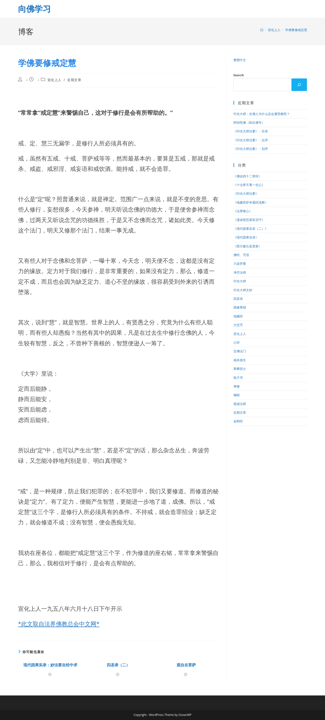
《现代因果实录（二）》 (250, 228)
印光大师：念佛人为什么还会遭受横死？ (261, 114)
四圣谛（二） (118, 665)
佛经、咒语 (241, 255)
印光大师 (239, 281)
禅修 (236, 386)
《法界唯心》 (242, 211)
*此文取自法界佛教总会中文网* (58, 624)
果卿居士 (239, 368)
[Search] (299, 84)
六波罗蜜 (239, 263)
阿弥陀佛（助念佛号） (249, 122)
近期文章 (74, 79)
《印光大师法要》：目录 (250, 131)
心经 (236, 342)
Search (238, 75)
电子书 (238, 377)
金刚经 (238, 421)
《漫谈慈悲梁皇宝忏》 (249, 220)
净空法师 (239, 272)
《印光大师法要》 (246, 193)
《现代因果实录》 (246, 237)
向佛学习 (34, 8)
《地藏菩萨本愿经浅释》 (250, 202)
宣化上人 (54, 79)
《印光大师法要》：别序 (250, 149)
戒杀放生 (239, 360)
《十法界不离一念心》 (249, 185)
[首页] (261, 30)
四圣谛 (238, 298)
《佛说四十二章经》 (247, 176)
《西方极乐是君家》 (247, 246)
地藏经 (238, 316)
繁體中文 (239, 60)
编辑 (236, 395)
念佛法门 (239, 351)
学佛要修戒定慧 (296, 30)
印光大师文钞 (242, 290)
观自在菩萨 (186, 665)
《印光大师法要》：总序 (250, 140)
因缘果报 (239, 307)
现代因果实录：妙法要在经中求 (50, 665)
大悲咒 (238, 325)
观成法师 (239, 404)
